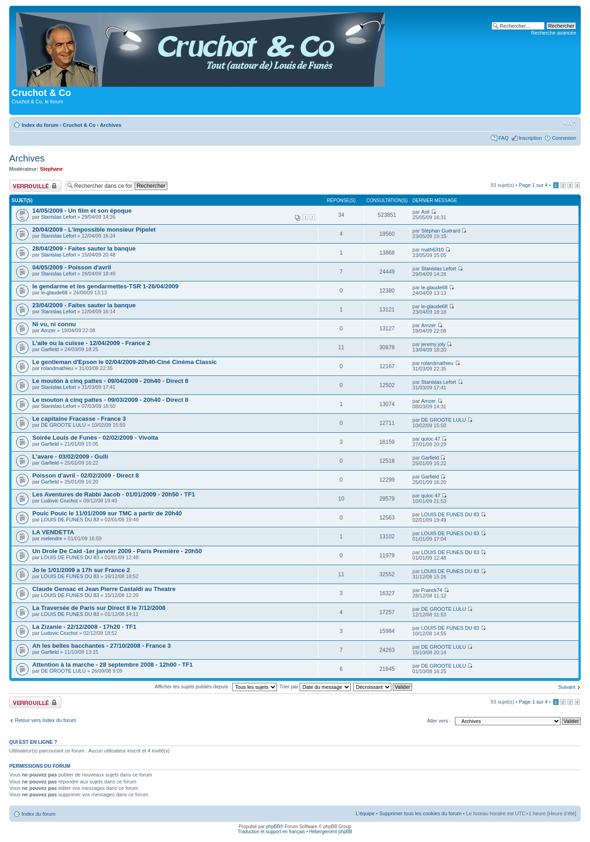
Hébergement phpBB (330, 831)
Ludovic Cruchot (59, 500)
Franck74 (431, 590)
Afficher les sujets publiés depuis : (216, 686)
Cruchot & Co (79, 125)
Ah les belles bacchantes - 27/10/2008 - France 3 (101, 645)
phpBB (273, 826)
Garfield (50, 349)
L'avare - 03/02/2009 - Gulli (70, 456)
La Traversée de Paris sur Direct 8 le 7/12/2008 (98, 607)
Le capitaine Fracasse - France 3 (79, 418)
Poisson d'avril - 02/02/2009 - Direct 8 (85, 475)
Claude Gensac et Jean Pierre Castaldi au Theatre (104, 588)
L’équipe (365, 813)
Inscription (530, 138)
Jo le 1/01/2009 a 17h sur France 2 (81, 570)
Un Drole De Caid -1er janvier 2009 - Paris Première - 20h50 (117, 551)
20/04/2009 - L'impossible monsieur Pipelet (94, 229)
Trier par (315, 686)
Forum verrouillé (35, 185)
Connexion (564, 138)
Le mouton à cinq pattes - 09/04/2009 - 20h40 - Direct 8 (110, 380)
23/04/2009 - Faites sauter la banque (84, 305)
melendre (51, 538)
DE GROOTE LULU (63, 425)
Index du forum (40, 125)
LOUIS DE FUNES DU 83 (70, 519)
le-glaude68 (54, 292)
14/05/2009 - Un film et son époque (81, 210)
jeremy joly (433, 344)
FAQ (503, 138)
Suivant (566, 687)
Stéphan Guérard (440, 230)
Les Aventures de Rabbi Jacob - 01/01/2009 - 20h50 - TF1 (113, 494)
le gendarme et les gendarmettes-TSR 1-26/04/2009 (105, 286)
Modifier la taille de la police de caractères (569, 123)
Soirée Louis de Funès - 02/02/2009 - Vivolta (95, 437)
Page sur (533, 185)
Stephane (51, 169)
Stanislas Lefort (58, 217)
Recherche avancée (553, 33)
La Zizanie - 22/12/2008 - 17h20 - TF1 (84, 626)
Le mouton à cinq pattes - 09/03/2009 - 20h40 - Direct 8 (110, 399)
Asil (425, 212)
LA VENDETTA (53, 532)
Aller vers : (439, 720)
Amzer (48, 330)
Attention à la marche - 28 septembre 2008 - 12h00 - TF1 (112, 664)
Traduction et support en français (271, 831)
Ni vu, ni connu (54, 324)
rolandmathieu (57, 368)
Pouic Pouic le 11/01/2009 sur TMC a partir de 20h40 (107, 513)
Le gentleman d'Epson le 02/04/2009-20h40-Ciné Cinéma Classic (124, 361)
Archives (110, 125)
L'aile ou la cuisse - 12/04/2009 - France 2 (91, 343)
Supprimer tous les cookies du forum (420, 813)
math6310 (432, 249)
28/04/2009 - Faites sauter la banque (84, 248)
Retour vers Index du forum (45, 720)
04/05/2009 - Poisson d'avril (71, 267)
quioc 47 (431, 439)
